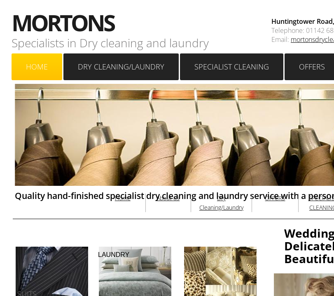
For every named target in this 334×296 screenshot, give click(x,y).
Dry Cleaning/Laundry (121, 67)
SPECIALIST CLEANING (231, 67)
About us (168, 198)
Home (37, 67)
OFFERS (275, 198)
